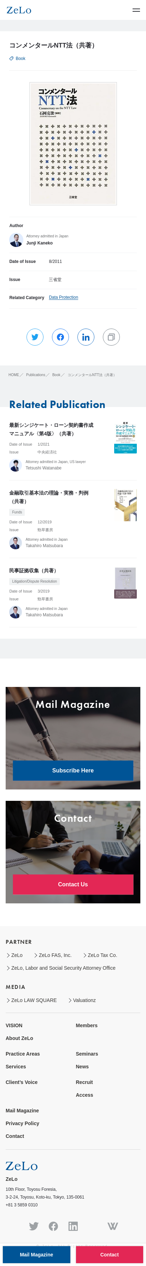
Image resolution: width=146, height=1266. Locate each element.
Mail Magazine (22, 1110)
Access (84, 1095)
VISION (14, 1025)
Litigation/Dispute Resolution (34, 581)
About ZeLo (19, 1038)
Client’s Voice (21, 1082)
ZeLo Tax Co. (102, 955)
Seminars (87, 1054)
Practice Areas (23, 1054)
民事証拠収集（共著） (34, 570)
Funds (17, 512)
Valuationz (84, 1000)
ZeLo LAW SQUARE (34, 1000)
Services (16, 1066)
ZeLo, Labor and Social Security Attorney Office (63, 968)
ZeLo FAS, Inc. (55, 955)
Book (20, 58)
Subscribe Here (73, 770)
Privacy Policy (22, 1123)
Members (87, 1025)
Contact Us (73, 884)
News (82, 1066)
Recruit (84, 1082)
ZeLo (17, 955)
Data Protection (63, 297)
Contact (15, 1136)
